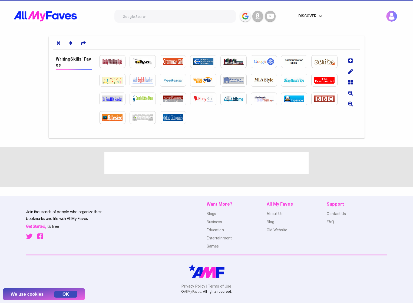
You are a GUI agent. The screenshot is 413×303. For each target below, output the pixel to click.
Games (213, 246)
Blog (271, 222)
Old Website (277, 230)
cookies (35, 294)
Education (215, 230)
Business (214, 222)
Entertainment (219, 238)
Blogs (211, 214)
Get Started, (36, 226)
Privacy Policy (193, 286)
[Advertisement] (206, 163)
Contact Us (336, 214)
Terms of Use (219, 286)
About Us (275, 214)
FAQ (330, 222)
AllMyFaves (192, 292)
